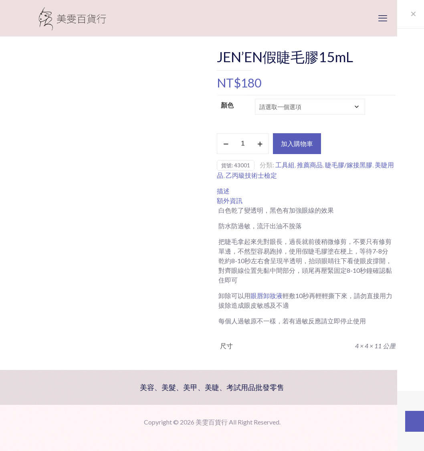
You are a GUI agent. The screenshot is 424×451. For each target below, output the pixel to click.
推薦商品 (310, 165)
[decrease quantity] (226, 143)
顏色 (227, 105)
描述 (223, 191)
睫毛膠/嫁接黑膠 (348, 165)
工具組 (285, 165)
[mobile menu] (383, 18)
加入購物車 (297, 143)
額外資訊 (229, 200)
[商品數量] (243, 143)
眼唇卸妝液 (266, 295)
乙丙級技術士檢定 (251, 175)
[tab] (306, 191)
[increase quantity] (260, 143)
